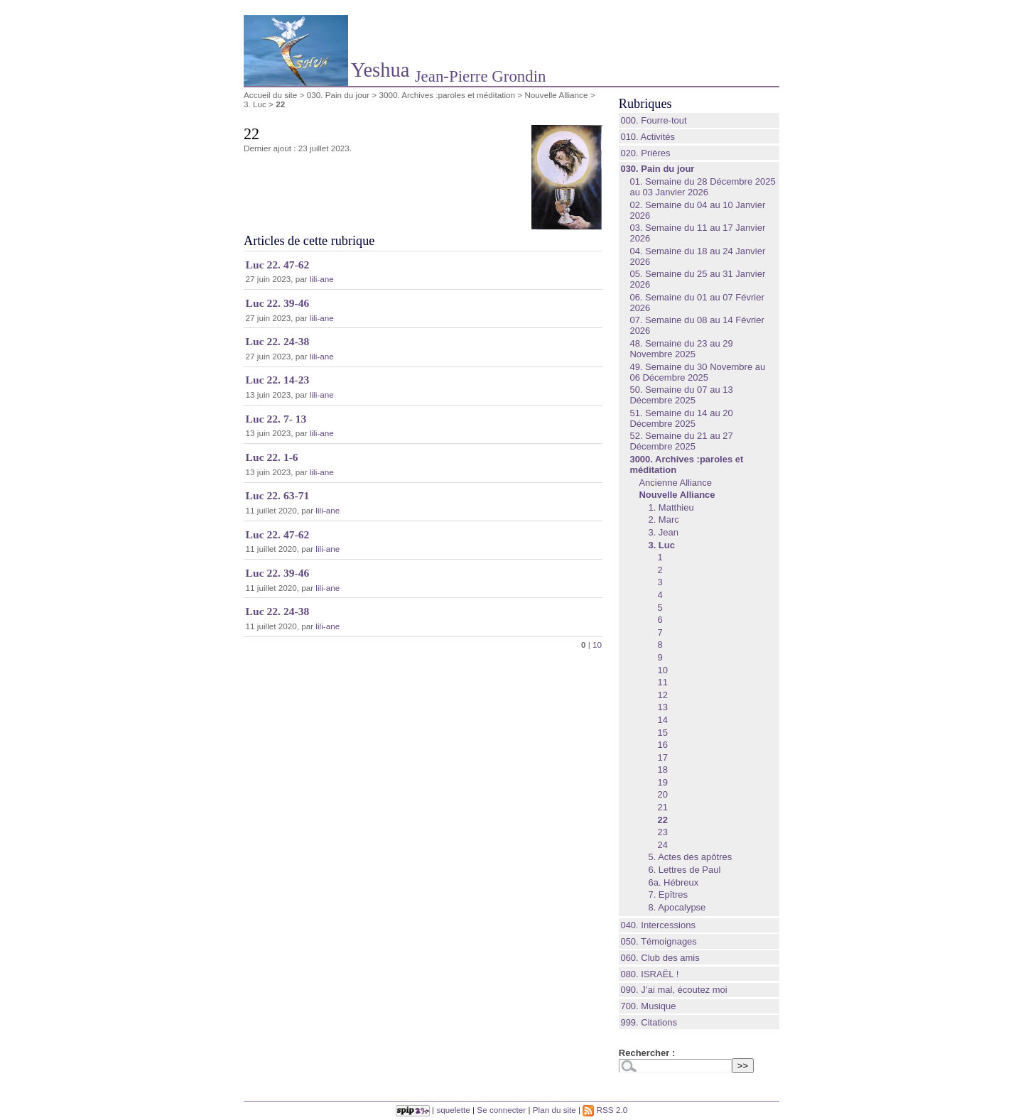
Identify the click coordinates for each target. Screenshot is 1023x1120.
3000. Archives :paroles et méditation (447, 94)
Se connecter (501, 1109)
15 (662, 732)
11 (662, 682)
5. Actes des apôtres (690, 857)
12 (662, 695)
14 (662, 719)
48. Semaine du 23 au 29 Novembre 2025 (680, 348)
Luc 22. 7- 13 (276, 419)
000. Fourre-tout (653, 120)
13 (662, 707)
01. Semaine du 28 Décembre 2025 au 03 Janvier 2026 (702, 186)
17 (662, 757)
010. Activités (647, 136)
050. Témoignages (658, 941)
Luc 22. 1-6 (272, 457)
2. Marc (663, 519)
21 (662, 807)
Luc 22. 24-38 (278, 341)
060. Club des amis (659, 957)
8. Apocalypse (676, 907)
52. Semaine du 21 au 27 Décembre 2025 (680, 441)
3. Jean (663, 532)
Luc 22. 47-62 (278, 265)
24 (662, 844)
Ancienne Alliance (675, 482)
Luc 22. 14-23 (278, 380)
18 (662, 769)
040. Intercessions (657, 925)
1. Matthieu (670, 507)
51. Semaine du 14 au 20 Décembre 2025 (680, 418)
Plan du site (554, 1109)
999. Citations (648, 1022)
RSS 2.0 (605, 1109)
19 (662, 782)
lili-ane (322, 278)
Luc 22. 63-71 (278, 495)
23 (662, 832)
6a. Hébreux (673, 882)
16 (662, 744)
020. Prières (645, 153)
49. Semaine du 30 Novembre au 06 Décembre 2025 (697, 372)
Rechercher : (647, 1053)
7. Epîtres (668, 894)
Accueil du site (270, 94)
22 (662, 820)
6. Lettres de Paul (684, 869)
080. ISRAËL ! (649, 974)
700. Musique (648, 1006)
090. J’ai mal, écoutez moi (673, 989)
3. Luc (255, 104)
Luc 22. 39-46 (278, 303)
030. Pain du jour (338, 94)
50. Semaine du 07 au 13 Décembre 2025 (680, 395)
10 (597, 644)
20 (662, 794)
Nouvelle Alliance (556, 94)
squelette (453, 1109)
